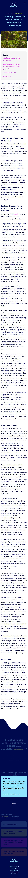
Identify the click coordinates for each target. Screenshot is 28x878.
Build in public (14, 872)
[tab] (12, 803)
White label (14, 873)
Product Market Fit (14, 866)
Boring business (14, 870)
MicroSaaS (14, 868)
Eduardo (16, 214)
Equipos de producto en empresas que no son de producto (11, 66)
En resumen (7, 76)
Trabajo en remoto (9, 72)
